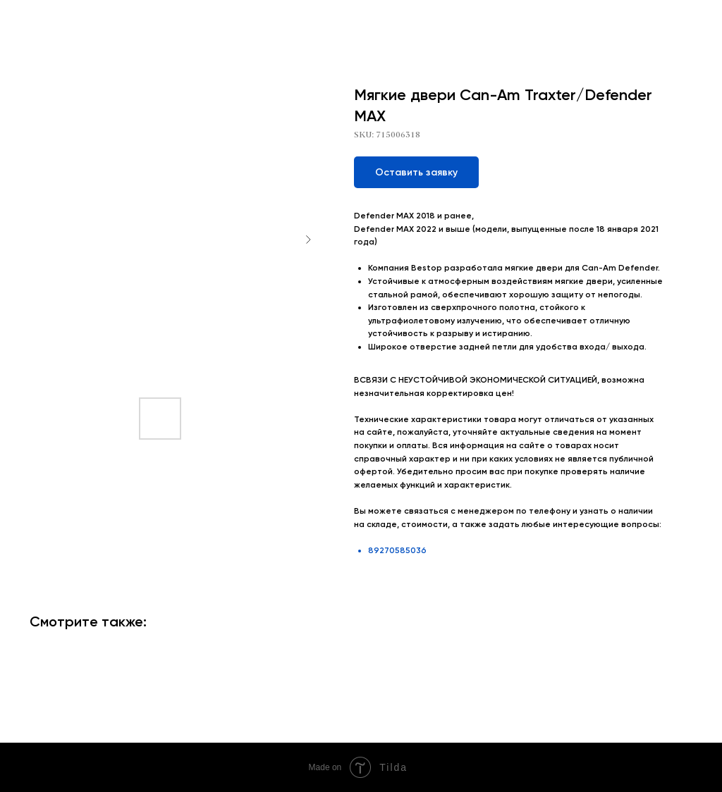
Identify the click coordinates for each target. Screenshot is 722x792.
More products (52, 20)
